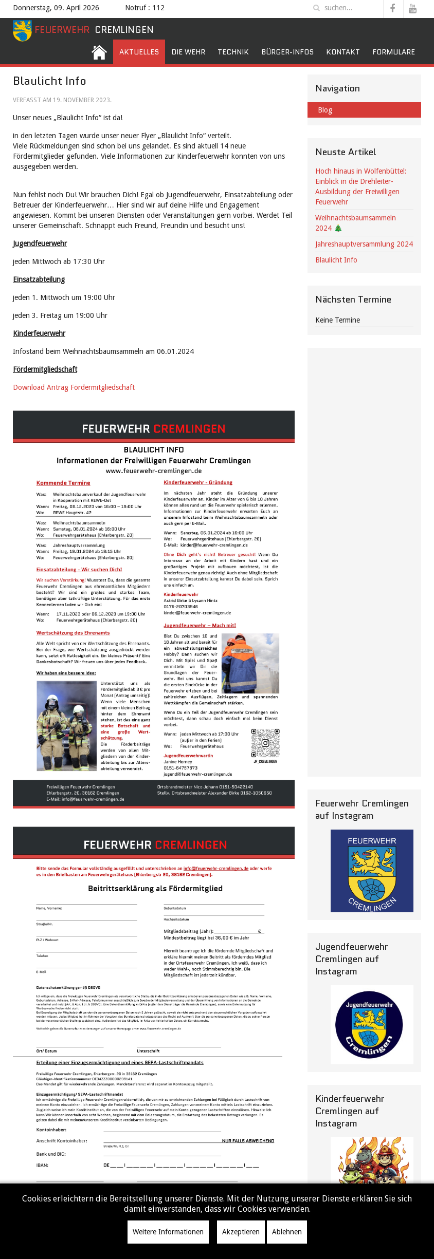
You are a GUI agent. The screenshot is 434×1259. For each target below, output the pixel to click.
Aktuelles (139, 52)
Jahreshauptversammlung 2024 (364, 244)
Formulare (393, 52)
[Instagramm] (372, 871)
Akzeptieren (241, 1232)
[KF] (372, 1178)
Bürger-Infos (287, 52)
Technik (233, 52)
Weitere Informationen (168, 1232)
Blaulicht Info (336, 260)
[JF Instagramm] (372, 1025)
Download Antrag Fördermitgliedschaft (75, 387)
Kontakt (343, 52)
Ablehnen (287, 1232)
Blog (325, 110)
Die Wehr (188, 52)
